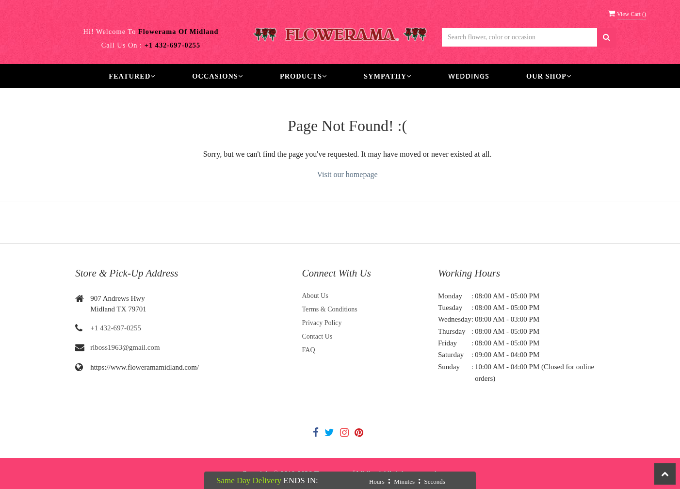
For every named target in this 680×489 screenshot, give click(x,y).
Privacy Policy (322, 322)
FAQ (308, 350)
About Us (315, 295)
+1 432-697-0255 (115, 328)
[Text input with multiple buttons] (519, 37)
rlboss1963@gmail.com (125, 347)
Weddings (468, 76)
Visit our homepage (347, 174)
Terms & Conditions (329, 309)
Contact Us (317, 336)
